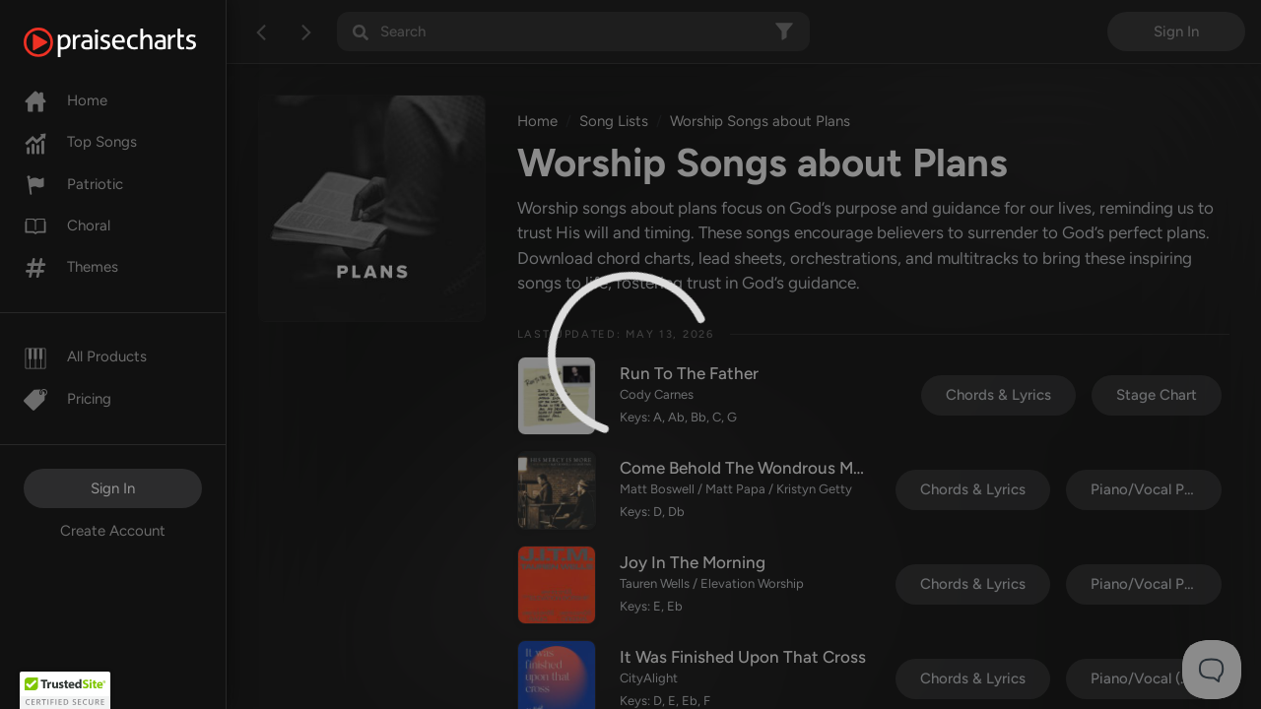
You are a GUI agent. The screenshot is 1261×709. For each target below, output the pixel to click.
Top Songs (80, 142)
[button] (65, 690)
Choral (67, 225)
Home (65, 100)
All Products (85, 356)
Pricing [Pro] (67, 399)
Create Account (113, 531)
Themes (71, 267)
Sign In (113, 488)
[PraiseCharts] (134, 42)
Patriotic (73, 184)
